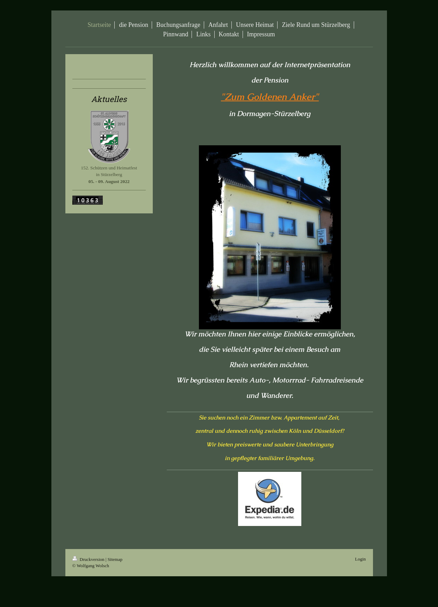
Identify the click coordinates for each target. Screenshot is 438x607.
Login (360, 559)
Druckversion (89, 559)
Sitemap (115, 559)
